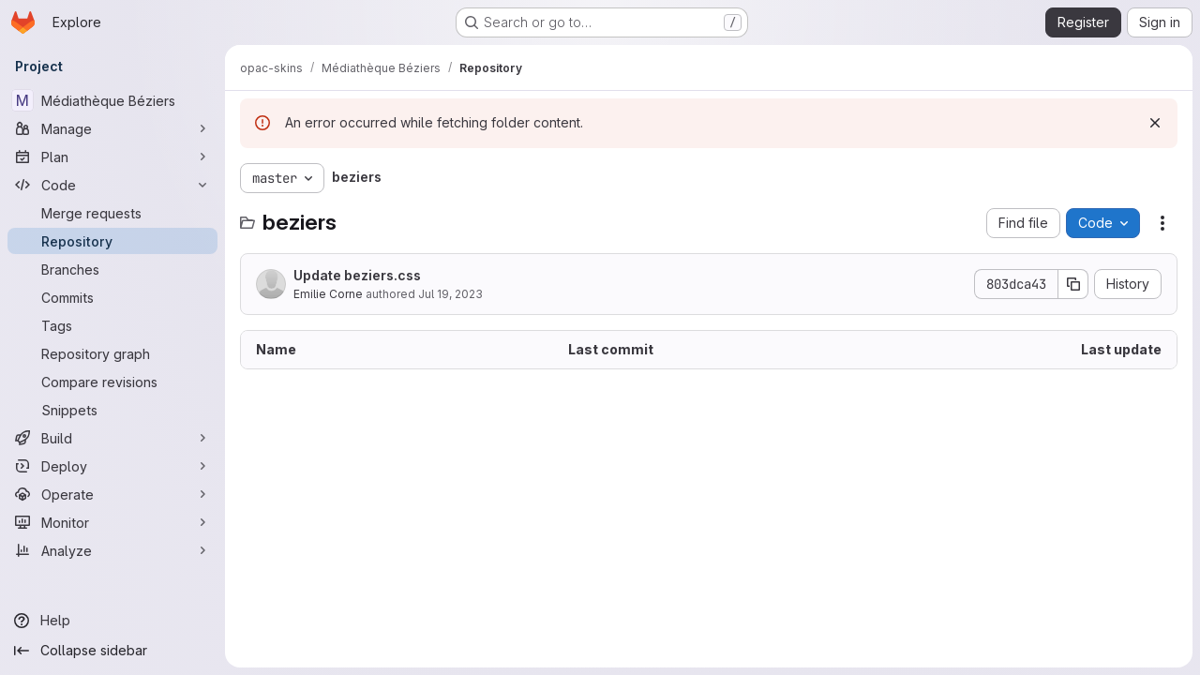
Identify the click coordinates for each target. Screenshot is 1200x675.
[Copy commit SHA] (1073, 284)
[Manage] (113, 128)
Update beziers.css (357, 275)
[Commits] (113, 297)
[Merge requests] (113, 213)
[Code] (113, 185)
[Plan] (113, 156)
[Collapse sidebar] (113, 651)
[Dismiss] (1155, 123)
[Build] (113, 438)
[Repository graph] (113, 353)
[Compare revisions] (113, 381)
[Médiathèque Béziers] (113, 100)
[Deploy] (113, 466)
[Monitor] (113, 522)
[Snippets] (113, 410)
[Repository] (113, 241)
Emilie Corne (328, 294)
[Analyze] (113, 550)
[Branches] (113, 269)
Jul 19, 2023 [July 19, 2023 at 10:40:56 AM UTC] (450, 294)
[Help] (113, 621)
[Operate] (113, 494)
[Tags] (113, 325)
